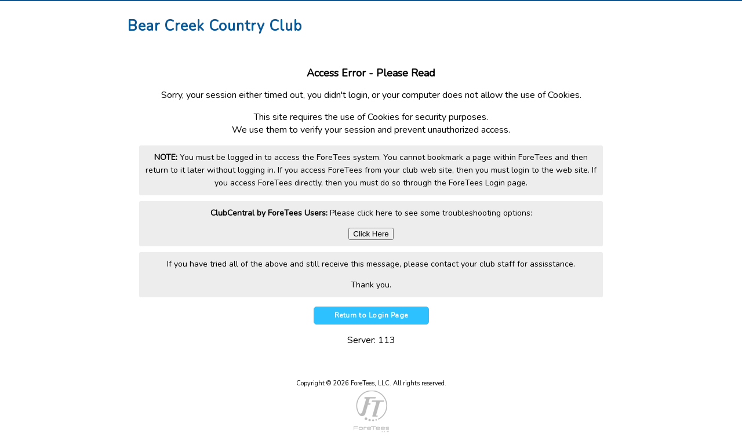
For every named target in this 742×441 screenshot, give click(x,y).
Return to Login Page (371, 315)
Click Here (370, 233)
